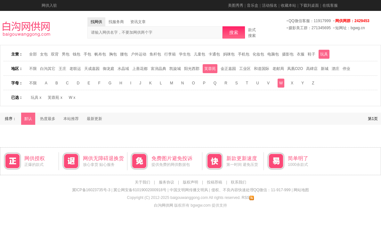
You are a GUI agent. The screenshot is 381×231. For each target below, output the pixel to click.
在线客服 (330, 5)
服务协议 (166, 182)
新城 (324, 68)
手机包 (243, 54)
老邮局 (278, 68)
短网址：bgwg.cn (350, 28)
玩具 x (36, 97)
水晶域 (123, 68)
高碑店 (312, 68)
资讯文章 (138, 22)
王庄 (62, 68)
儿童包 (199, 54)
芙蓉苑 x (55, 97)
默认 (28, 118)
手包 (87, 54)
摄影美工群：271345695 (309, 28)
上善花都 (140, 68)
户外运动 (138, 54)
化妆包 (258, 54)
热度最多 (47, 118)
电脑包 (273, 54)
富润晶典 (158, 68)
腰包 (124, 54)
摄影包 (288, 54)
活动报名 (269, 5)
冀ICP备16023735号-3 (91, 190)
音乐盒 (252, 5)
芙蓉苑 (210, 68)
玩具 (324, 54)
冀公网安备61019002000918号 (139, 190)
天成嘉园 (92, 68)
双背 (55, 54)
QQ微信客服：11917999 (309, 21)
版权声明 (190, 182)
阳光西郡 (191, 68)
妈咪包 (229, 54)
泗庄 (335, 68)
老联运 (75, 68)
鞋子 (311, 54)
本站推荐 (71, 118)
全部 (33, 54)
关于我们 (142, 182)
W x (72, 97)
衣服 (300, 54)
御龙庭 (108, 68)
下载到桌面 (309, 5)
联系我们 (238, 182)
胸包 (113, 54)
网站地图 (301, 190)
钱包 (76, 54)
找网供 (96, 22)
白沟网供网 (163, 205)
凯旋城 (175, 68)
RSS (248, 197)
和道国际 (261, 68)
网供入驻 (49, 5)
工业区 (245, 68)
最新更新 (94, 118)
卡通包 (214, 54)
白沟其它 (47, 68)
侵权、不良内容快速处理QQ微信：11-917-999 (251, 190)
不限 (33, 68)
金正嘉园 (228, 68)
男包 (65, 54)
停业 (346, 68)
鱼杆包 (155, 54)
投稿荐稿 (214, 182)
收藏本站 (288, 5)
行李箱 (170, 54)
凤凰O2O (295, 68)
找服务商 (116, 22)
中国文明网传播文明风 (189, 190)
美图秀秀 (235, 5)
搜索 (233, 32)
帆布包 (100, 54)
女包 (44, 54)
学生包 (184, 54)
